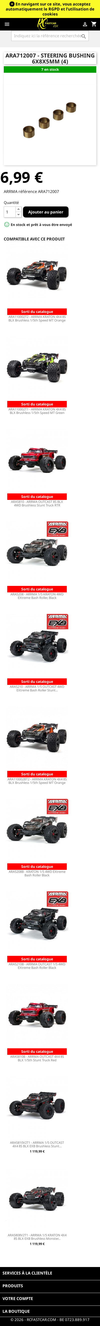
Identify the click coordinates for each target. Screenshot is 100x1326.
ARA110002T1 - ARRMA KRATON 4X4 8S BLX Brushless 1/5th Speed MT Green (37, 410)
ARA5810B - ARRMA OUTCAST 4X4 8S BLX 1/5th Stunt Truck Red (37, 1058)
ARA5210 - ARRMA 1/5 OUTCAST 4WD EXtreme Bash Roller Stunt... (37, 688)
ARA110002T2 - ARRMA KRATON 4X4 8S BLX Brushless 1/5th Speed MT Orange (37, 318)
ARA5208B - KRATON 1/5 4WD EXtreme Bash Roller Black (37, 873)
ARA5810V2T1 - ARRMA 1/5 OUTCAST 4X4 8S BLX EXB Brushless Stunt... (37, 1144)
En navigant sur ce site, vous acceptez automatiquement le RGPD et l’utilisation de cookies (50, 9)
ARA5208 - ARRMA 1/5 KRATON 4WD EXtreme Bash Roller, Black (37, 595)
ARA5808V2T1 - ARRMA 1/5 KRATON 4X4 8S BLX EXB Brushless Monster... (37, 1236)
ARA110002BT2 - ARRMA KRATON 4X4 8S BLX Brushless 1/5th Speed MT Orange (37, 780)
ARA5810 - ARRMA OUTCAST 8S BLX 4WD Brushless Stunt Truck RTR (37, 503)
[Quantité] (10, 211)
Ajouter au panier (45, 212)
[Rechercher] (50, 35)
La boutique (16, 1311)
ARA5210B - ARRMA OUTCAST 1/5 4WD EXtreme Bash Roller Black (37, 965)
